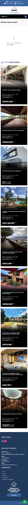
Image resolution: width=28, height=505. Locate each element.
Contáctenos (5, 477)
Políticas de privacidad (7, 479)
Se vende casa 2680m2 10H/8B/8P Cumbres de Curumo (14, 212)
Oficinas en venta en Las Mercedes (11, 171)
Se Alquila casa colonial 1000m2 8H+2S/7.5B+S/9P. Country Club (11, 333)
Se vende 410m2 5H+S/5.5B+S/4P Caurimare (13, 130)
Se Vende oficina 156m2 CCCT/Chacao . (12, 414)
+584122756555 (9, 3)
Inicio (2, 20)
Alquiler (4, 475)
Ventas (4, 473)
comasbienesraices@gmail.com (9, 464)
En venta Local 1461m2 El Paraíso (11, 90)
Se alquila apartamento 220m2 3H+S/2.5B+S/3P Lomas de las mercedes (12, 374)
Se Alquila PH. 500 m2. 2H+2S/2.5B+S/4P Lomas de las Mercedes (12, 252)
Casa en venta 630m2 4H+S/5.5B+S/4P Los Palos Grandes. (13, 293)
